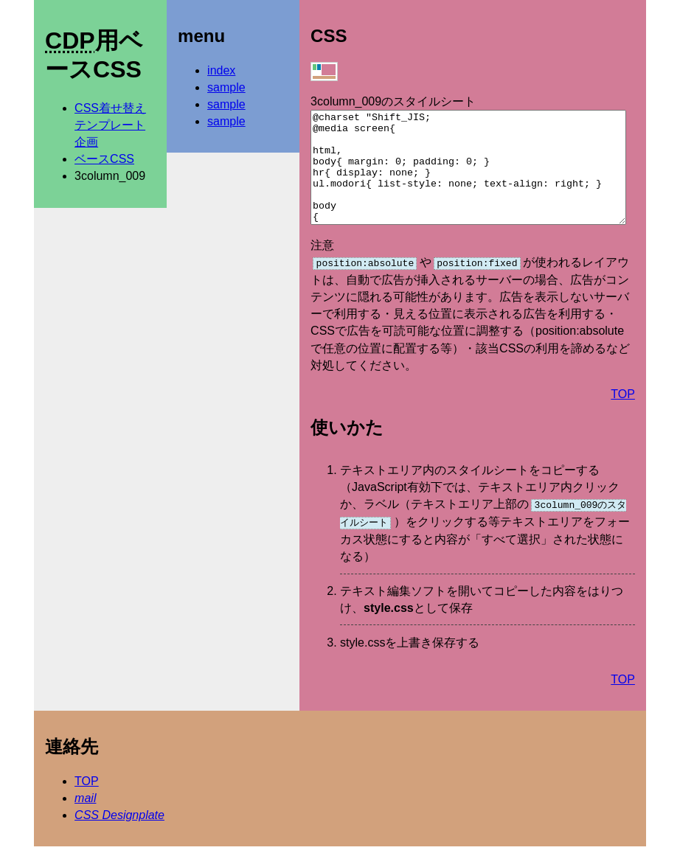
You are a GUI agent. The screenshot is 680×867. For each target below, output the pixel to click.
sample (226, 87)
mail (85, 818)
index (221, 70)
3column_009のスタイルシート (393, 101)
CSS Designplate (119, 835)
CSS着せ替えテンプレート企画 (110, 125)
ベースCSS (104, 159)
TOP (623, 415)
